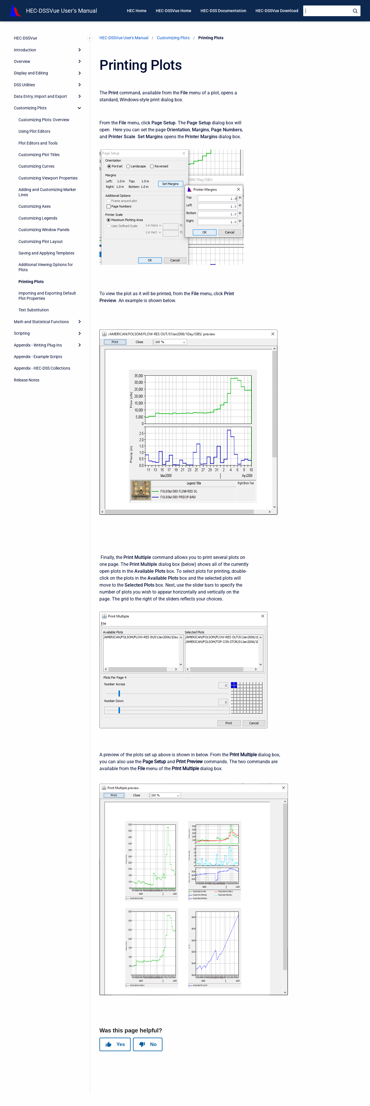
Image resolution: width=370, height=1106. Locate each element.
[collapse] (79, 108)
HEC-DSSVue (25, 38)
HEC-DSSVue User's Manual (61, 10)
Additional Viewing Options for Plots (45, 267)
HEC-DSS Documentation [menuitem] (223, 10)
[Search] (332, 10)
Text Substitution (33, 310)
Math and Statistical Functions (41, 321)
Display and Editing (31, 73)
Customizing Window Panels (43, 229)
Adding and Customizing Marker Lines (47, 192)
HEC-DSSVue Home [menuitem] (173, 10)
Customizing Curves (36, 166)
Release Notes (26, 380)
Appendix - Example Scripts (38, 356)
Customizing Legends (37, 218)
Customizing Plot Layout (40, 241)
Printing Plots (31, 281)
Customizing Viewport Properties (47, 178)
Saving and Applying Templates (46, 253)
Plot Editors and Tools (38, 143)
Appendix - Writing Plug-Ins (38, 345)
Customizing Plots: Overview (43, 119)
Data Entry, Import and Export (40, 96)
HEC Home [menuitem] (137, 10)
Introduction (25, 50)
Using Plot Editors (34, 131)
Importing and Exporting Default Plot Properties (47, 296)
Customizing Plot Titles (39, 154)
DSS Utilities (24, 85)
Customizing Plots (30, 108)
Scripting (22, 333)
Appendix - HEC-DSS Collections (42, 368)
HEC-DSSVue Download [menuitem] (277, 10)
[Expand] (79, 49)
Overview (22, 61)
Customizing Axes (34, 206)
